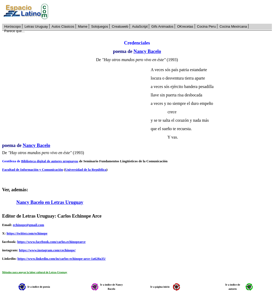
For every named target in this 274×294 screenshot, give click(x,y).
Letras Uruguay (36, 26)
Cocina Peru (206, 26)
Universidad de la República (85, 170)
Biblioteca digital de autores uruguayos (49, 161)
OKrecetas (185, 26)
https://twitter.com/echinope (27, 233)
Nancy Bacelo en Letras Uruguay (49, 202)
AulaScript (140, 26)
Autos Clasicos (63, 26)
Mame (82, 26)
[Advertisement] (163, 12)
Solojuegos (99, 26)
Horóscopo (12, 26)
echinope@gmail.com (28, 225)
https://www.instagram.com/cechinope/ (47, 250)
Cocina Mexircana (233, 26)
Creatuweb (120, 26)
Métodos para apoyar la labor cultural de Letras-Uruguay (34, 272)
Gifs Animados (162, 26)
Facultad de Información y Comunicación (32, 170)
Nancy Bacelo (147, 51)
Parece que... (14, 31)
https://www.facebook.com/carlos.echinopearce (51, 242)
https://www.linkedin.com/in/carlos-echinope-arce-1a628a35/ (61, 259)
